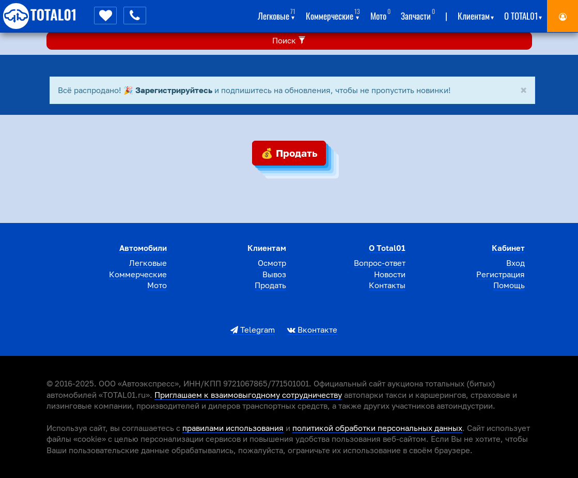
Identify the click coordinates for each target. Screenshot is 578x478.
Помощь (509, 285)
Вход (515, 262)
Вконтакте (312, 329)
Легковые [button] (276, 14)
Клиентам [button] (476, 14)
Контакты (387, 285)
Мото (380, 14)
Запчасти (418, 14)
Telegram (252, 329)
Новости (389, 274)
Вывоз (274, 274)
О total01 (387, 247)
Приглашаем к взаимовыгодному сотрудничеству (248, 394)
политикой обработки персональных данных (377, 427)
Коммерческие (138, 274)
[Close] (523, 91)
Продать (270, 285)
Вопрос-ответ (379, 262)
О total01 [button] (523, 14)
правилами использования (233, 427)
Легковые (148, 262)
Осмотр (272, 262)
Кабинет (508, 247)
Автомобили (143, 247)
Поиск (289, 40)
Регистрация (500, 274)
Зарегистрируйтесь (173, 90)
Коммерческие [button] (333, 14)
